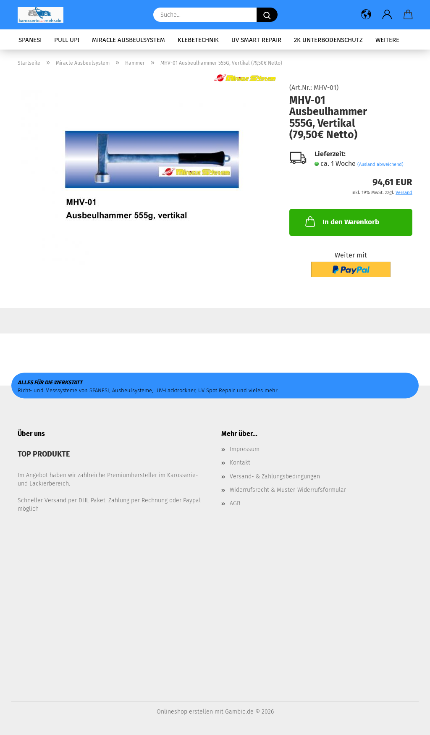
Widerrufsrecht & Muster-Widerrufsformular (288, 490)
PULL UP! (66, 40)
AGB (235, 503)
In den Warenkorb (341, 221)
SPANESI (30, 40)
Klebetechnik (198, 40)
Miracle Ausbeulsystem (128, 40)
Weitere (387, 40)
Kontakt (240, 462)
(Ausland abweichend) (380, 164)
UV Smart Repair (256, 40)
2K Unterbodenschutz (328, 40)
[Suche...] (267, 15)
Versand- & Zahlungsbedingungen (275, 476)
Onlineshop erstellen (185, 711)
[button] (366, 14)
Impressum (245, 449)
